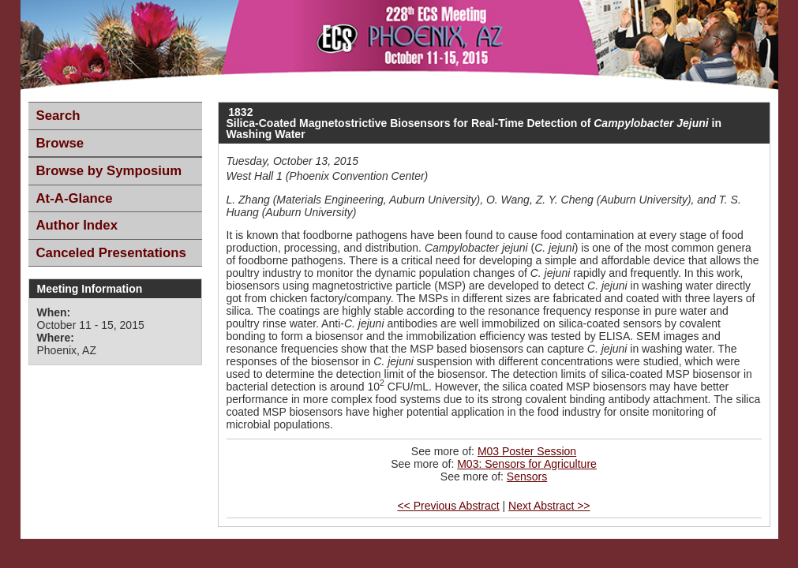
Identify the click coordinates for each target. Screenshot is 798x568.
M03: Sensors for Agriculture (527, 464)
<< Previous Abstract (448, 505)
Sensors (527, 476)
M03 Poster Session (527, 451)
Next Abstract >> (549, 505)
